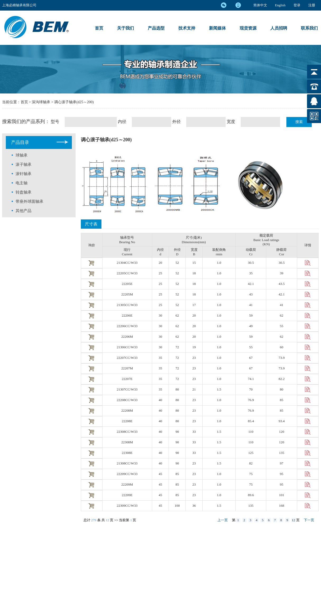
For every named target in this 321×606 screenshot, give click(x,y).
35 (251, 273)
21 (194, 389)
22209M (127, 484)
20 (160, 263)
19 (194, 347)
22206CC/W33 (127, 326)
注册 (311, 5)
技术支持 (186, 28)
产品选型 (156, 28)
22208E (127, 421)
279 (93, 520)
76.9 (251, 400)
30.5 (251, 263)
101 (281, 495)
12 (107, 520)
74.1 (251, 379)
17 (194, 305)
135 (281, 453)
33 (194, 432)
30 (160, 315)
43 (251, 294)
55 (281, 326)
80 (177, 389)
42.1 (251, 284)
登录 (297, 5)
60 (281, 347)
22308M (127, 442)
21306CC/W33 (127, 347)
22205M (127, 294)
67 (251, 358)
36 (194, 506)
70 (251, 389)
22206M (127, 337)
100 (177, 506)
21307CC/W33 (127, 389)
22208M (127, 410)
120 (281, 432)
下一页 (309, 520)
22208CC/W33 (127, 400)
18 (194, 273)
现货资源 (248, 28)
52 (177, 263)
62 (177, 315)
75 (251, 474)
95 (281, 474)
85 (281, 400)
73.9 (281, 358)
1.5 (219, 389)
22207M (127, 368)
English (280, 5)
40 (160, 400)
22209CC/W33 (127, 474)
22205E (127, 284)
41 (251, 305)
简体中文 (260, 5)
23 (194, 358)
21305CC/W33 (127, 305)
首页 (99, 28)
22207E (127, 379)
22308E (127, 453)
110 (250, 432)
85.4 (251, 421)
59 (251, 315)
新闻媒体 (217, 28)
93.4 (281, 421)
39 (281, 273)
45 (160, 474)
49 (251, 326)
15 (194, 263)
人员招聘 (278, 28)
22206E (127, 315)
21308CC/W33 (127, 463)
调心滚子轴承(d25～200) (74, 102)
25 (160, 273)
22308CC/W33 (127, 432)
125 (251, 453)
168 (281, 506)
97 (281, 463)
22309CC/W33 (127, 506)
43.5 (281, 284)
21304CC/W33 (127, 263)
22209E (127, 495)
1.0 (219, 263)
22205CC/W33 (127, 273)
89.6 (251, 495)
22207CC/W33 (127, 358)
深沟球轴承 (41, 102)
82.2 (281, 379)
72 (177, 347)
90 (177, 432)
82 (251, 463)
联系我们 (309, 28)
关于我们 (125, 28)
